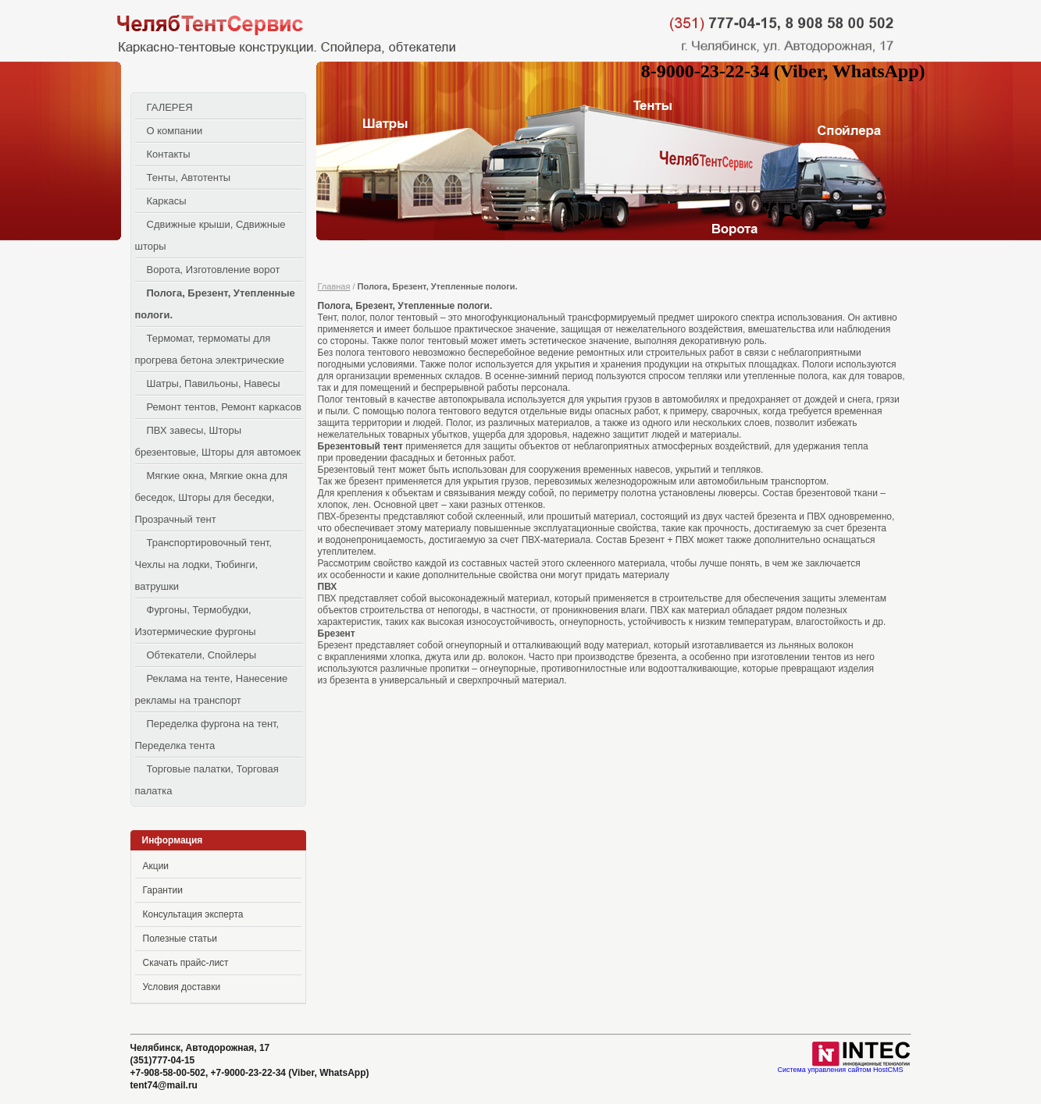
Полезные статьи (180, 938)
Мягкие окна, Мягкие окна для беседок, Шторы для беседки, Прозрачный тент (211, 497)
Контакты (169, 154)
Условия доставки (182, 987)
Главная (334, 286)
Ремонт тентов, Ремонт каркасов (224, 407)
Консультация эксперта (193, 914)
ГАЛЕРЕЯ (170, 107)
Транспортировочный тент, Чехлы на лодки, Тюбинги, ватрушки (203, 564)
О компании (175, 131)
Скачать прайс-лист (186, 962)
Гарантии (163, 890)
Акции (156, 866)
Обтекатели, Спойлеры (202, 655)
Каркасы (167, 201)
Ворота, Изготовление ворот (213, 269)
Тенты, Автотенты (189, 177)
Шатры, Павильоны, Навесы (213, 383)
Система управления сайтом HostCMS (840, 1070)
